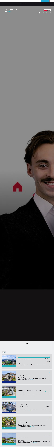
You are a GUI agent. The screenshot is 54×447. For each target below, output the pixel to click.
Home (18, 4)
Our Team (25, 4)
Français (35, 4)
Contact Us (31, 4)
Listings (21, 4)
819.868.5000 (9, 11)
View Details (31, 365)
